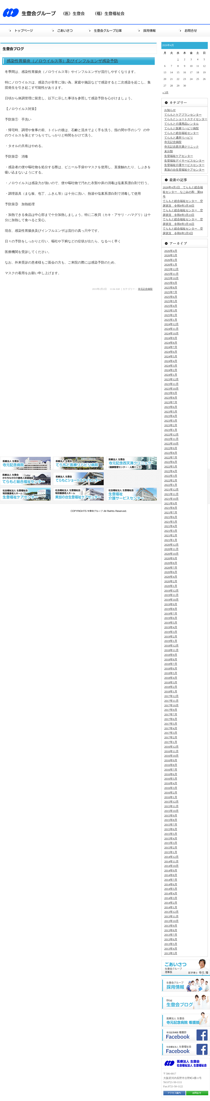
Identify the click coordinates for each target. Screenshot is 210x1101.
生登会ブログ (185, 1001)
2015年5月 (170, 833)
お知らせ (170, 110)
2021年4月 (170, 526)
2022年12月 (171, 434)
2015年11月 (171, 806)
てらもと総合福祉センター (181, 133)
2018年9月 (170, 654)
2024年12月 (171, 324)
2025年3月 (170, 310)
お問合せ (189, 30)
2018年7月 (170, 664)
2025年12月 (171, 269)
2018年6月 (170, 668)
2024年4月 (170, 361)
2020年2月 (170, 581)
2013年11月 (171, 916)
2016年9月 (170, 760)
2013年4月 (170, 948)
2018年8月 (170, 659)
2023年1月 (170, 430)
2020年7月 (170, 567)
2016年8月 (170, 765)
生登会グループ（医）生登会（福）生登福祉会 (66, 12)
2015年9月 (170, 815)
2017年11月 (171, 700)
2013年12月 (171, 911)
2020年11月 (171, 549)
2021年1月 (170, 540)
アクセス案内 (174, 1093)
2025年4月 (170, 305)
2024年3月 (170, 365)
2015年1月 (170, 852)
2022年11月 (171, 439)
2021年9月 (170, 503)
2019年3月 (170, 631)
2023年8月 (170, 397)
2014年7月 (170, 879)
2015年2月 (170, 847)
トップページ (21, 30)
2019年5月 (170, 622)
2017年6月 (170, 719)
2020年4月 (170, 576)
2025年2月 (170, 315)
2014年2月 (170, 902)
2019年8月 (170, 609)
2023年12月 (171, 379)
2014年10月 (171, 865)
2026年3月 (170, 255)
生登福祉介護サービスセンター (184, 165)
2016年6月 (170, 774)
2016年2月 (170, 792)
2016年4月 (170, 783)
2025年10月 (171, 278)
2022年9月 (170, 448)
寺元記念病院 (145, 289)
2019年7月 (170, 613)
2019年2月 (170, 636)
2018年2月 (170, 686)
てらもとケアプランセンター (183, 114)
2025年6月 (170, 296)
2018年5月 (170, 673)
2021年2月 (170, 535)
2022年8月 (170, 452)
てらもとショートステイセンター (185, 119)
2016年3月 (170, 788)
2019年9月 (170, 604)
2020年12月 (171, 544)
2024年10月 (171, 333)
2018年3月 (170, 682)
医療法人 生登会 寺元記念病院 (25, 463)
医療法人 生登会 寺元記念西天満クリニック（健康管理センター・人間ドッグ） (131, 463)
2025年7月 (170, 292)
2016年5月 (170, 778)
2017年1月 (170, 742)
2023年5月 (170, 411)
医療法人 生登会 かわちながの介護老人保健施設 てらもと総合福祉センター (25, 478)
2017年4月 (170, 728)
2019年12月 (171, 590)
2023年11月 (171, 384)
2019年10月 (171, 599)
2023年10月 (171, 388)
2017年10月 (171, 705)
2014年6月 (170, 884)
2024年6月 (170, 351)
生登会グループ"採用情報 (185, 985)
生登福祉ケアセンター (178, 156)
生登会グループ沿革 (105, 30)
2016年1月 (170, 797)
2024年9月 (170, 338)
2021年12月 (171, 489)
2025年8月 (170, 287)
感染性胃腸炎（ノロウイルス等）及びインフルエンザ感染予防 (62, 61)
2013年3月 (170, 953)
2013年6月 (170, 939)
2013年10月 (171, 921)
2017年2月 (170, 737)
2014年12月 (171, 856)
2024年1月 (170, 374)
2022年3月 (170, 475)
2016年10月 (171, 755)
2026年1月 (170, 264)
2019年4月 (170, 627)
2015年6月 (170, 829)
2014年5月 (170, 888)
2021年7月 (170, 512)
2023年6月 (170, 407)
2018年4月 (170, 677)
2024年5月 (170, 356)
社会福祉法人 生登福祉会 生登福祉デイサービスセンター (131, 494)
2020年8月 (170, 563)
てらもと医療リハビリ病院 (181, 128)
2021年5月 (170, 521)
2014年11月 (171, 861)
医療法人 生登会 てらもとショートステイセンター (78, 478)
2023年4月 (170, 416)
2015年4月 (170, 838)
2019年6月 (170, 618)
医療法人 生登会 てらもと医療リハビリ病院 (78, 463)
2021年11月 (171, 494)
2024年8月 (170, 342)
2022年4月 (170, 471)
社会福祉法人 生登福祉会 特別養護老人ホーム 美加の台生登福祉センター (78, 494)
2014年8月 (170, 875)
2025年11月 (171, 273)
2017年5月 (170, 723)
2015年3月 (170, 843)
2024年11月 (171, 328)
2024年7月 (170, 347)
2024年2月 (170, 370)
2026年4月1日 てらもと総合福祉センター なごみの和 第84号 (183, 192)
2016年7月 (170, 769)
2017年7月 (170, 714)
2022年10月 (171, 443)
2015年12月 (171, 801)
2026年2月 (170, 260)
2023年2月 (170, 425)
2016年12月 (171, 746)
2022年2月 (170, 480)
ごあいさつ (63, 30)
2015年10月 (171, 811)
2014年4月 (170, 893)
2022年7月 (170, 457)
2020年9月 (170, 558)
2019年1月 (170, 641)
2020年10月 (171, 553)
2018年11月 (171, 650)
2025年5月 (170, 301)
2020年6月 (170, 572)
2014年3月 (170, 898)
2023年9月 (170, 393)
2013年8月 (170, 930)
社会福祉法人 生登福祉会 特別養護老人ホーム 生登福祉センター (25, 494)
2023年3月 (170, 420)
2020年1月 (170, 586)
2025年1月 (170, 319)
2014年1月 (170, 907)
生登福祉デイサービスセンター (184, 160)
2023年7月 (170, 402)
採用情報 (147, 30)
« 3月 (165, 92)
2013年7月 (170, 934)
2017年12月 (171, 696)
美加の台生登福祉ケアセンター (184, 169)
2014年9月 (170, 870)
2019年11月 (171, 595)
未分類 (168, 151)
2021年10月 (171, 498)
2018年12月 (171, 645)
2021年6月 (170, 517)
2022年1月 (170, 484)
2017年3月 (170, 732)
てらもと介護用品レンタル (181, 123)
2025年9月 (170, 283)
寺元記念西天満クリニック (181, 146)
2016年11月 (171, 751)
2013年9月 (170, 925)
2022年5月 (170, 466)
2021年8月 (170, 507)
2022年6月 (170, 462)
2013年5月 (170, 944)
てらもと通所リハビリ (178, 137)
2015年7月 (170, 824)
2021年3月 (170, 530)
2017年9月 (170, 709)
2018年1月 (170, 691)
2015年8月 (170, 820)
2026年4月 (170, 251)
